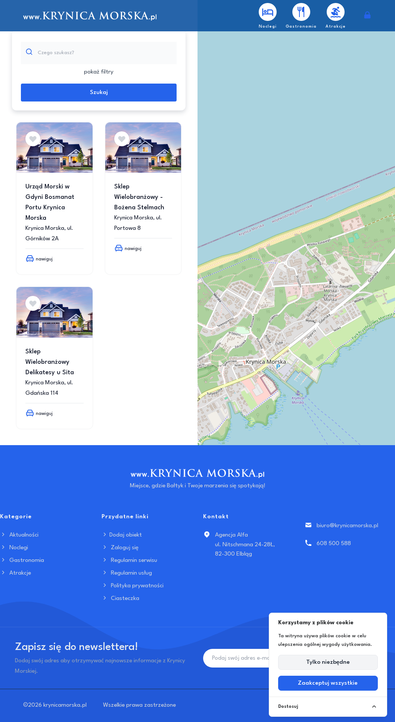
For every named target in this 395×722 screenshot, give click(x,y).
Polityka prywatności (133, 586)
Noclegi (14, 548)
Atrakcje (15, 573)
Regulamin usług (127, 573)
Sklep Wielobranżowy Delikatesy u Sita (49, 362)
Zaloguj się (120, 548)
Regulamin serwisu (129, 560)
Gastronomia (22, 560)
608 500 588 (334, 544)
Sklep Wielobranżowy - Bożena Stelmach (139, 197)
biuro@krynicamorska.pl (347, 526)
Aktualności (19, 535)
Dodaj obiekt (122, 535)
